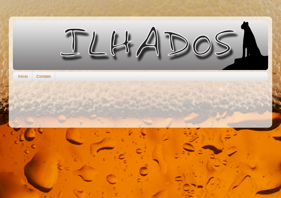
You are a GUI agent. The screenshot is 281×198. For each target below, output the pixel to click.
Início (23, 76)
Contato (43, 76)
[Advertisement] (140, 101)
